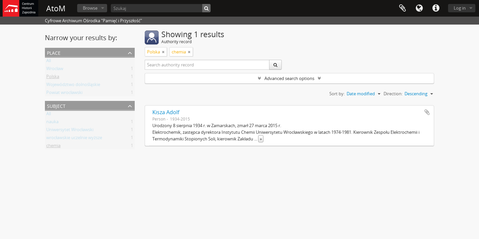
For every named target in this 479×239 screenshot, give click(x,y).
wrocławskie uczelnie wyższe (74, 139)
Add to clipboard (427, 112)
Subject (56, 105)
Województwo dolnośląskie (73, 86)
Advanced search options (289, 78)
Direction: (393, 94)
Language (419, 8)
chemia (53, 147)
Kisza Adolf (165, 112)
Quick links (435, 8)
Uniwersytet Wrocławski (69, 131)
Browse (90, 8)
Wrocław (54, 70)
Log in (460, 8)
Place (54, 52)
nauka (52, 123)
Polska (52, 78)
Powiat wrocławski (64, 94)
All (48, 62)
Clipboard (402, 8)
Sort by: (337, 94)
